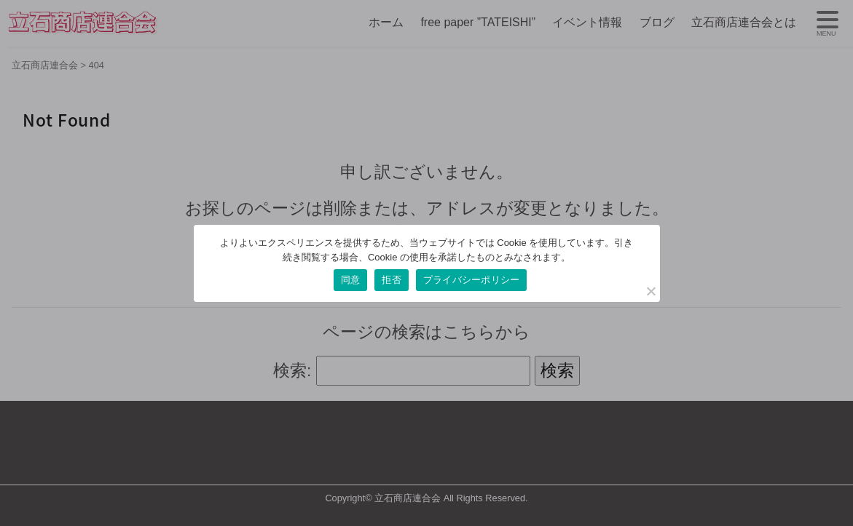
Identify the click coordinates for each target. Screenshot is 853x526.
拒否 (391, 279)
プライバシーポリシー (471, 279)
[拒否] (650, 291)
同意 (351, 279)
